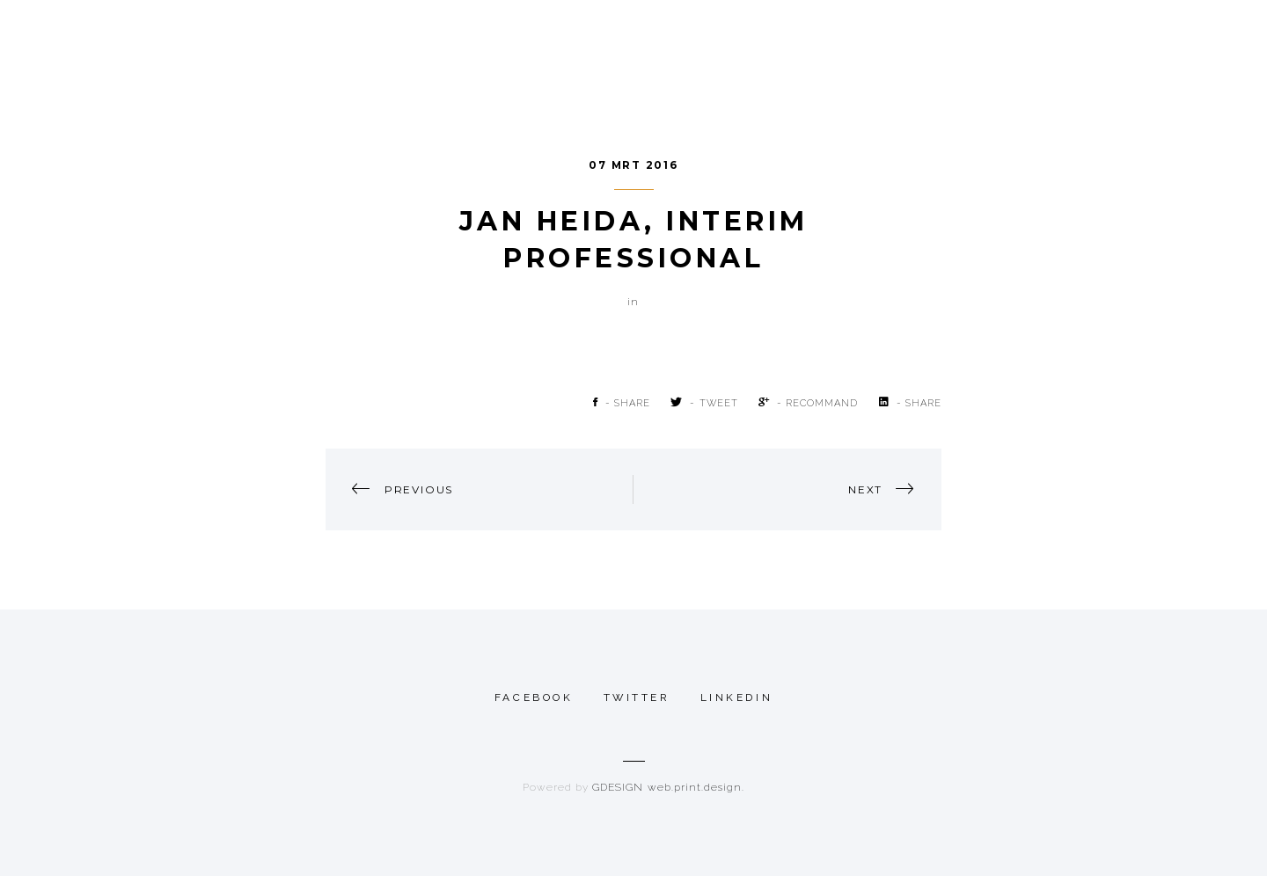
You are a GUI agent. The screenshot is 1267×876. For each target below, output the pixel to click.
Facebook (534, 697)
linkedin (736, 697)
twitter (637, 697)
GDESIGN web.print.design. (668, 787)
